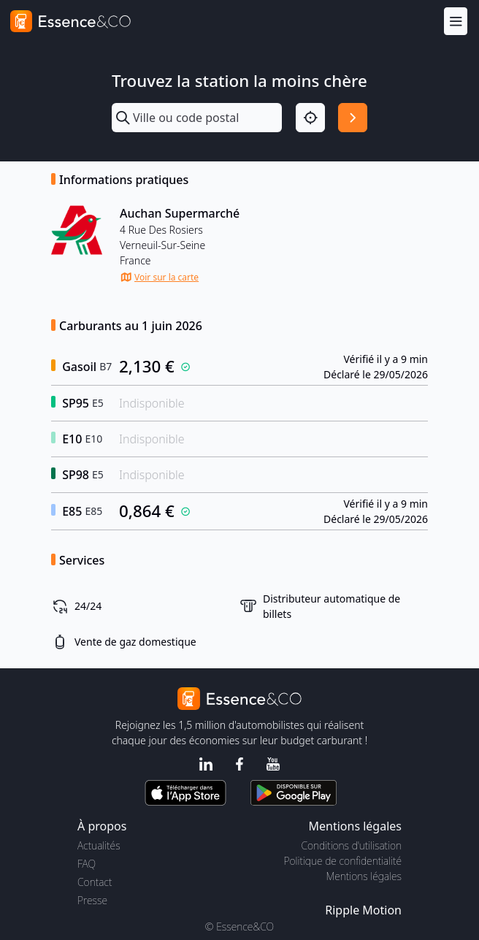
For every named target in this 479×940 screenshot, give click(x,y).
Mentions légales (364, 876)
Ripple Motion (363, 910)
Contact (94, 882)
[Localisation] (310, 117)
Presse (92, 900)
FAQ (86, 864)
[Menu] (455, 20)
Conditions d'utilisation (351, 845)
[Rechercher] (352, 117)
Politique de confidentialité (343, 861)
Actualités (98, 845)
